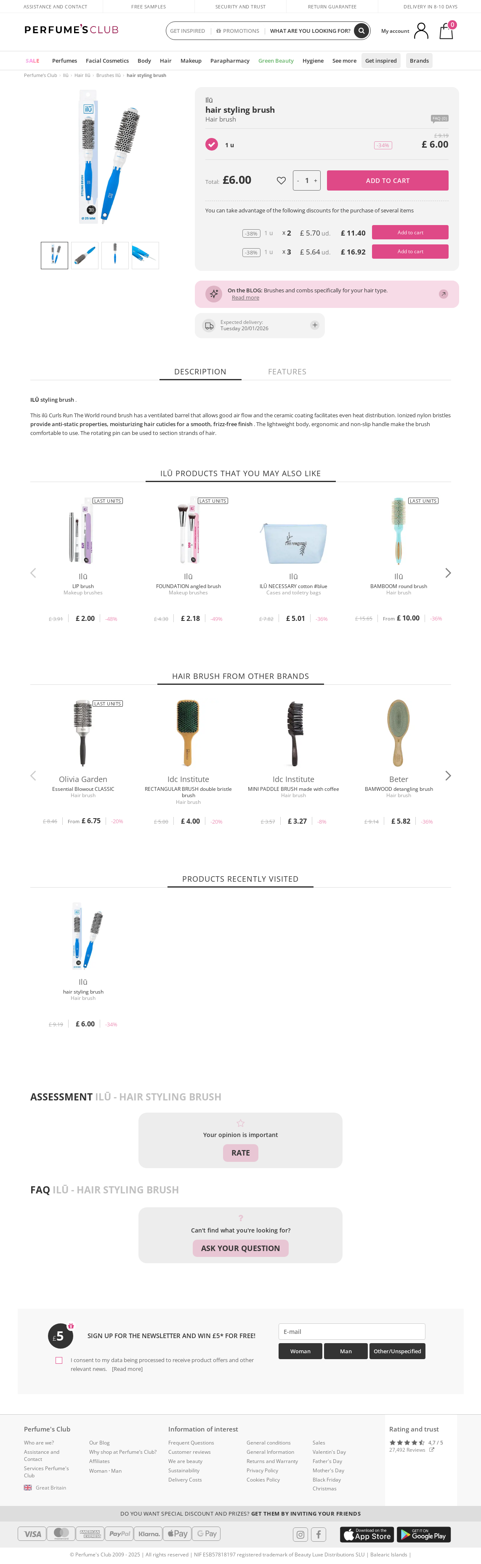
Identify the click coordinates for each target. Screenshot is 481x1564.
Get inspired (381, 60)
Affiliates (99, 1461)
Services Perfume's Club (46, 1472)
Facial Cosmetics (107, 60)
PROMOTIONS (237, 30)
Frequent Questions (191, 1442)
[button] (448, 573)
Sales (319, 1442)
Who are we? (39, 1442)
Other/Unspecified (397, 1351)
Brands (419, 60)
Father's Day (327, 1461)
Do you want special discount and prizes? (240, 1513)
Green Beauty (276, 60)
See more (344, 60)
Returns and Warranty (272, 1461)
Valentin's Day (329, 1451)
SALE (32, 60)
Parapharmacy (230, 60)
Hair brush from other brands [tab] (240, 676)
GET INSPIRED (187, 30)
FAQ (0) (440, 118)
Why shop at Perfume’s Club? (123, 1451)
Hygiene (313, 60)
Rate (240, 1153)
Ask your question (240, 1248)
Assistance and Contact (56, 6)
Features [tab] (287, 371)
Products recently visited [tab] (240, 879)
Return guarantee (332, 6)
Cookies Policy (263, 1479)
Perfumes (64, 60)
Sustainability (183, 1470)
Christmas (325, 1488)
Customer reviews (189, 1451)
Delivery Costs (185, 1479)
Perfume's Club (40, 75)
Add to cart (388, 180)
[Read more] (127, 1369)
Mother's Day (328, 1470)
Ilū (66, 75)
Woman (300, 1351)
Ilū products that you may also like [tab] (240, 473)
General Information (270, 1451)
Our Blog (99, 1442)
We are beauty (185, 1461)
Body (144, 60)
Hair (166, 60)
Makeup (191, 60)
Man (346, 1351)
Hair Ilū (82, 75)
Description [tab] (200, 371)
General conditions (269, 1442)
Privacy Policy (262, 1470)
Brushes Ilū (108, 75)
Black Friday (327, 1479)
